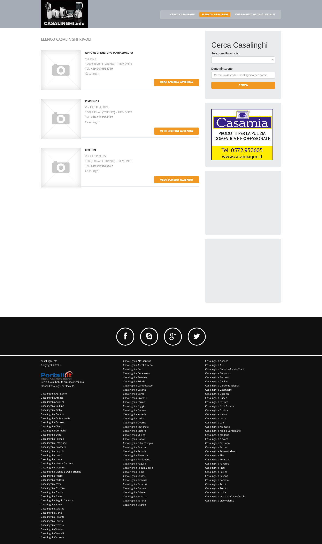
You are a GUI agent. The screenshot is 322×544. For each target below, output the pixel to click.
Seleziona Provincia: (225, 53)
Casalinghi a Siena (51, 512)
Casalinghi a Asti (214, 365)
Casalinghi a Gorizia (216, 410)
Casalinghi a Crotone (135, 398)
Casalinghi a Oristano (217, 443)
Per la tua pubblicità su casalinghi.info (62, 382)
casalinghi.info (49, 361)
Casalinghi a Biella (51, 410)
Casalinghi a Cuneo (216, 398)
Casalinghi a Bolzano (217, 377)
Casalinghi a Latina (134, 418)
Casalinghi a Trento (216, 488)
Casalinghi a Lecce (215, 418)
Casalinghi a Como (133, 394)
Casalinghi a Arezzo (52, 397)
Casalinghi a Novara (216, 439)
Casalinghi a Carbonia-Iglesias (222, 385)
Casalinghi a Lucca (51, 459)
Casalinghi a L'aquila (52, 451)
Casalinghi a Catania (134, 389)
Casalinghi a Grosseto (53, 447)
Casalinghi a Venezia (135, 496)
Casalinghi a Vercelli (52, 533)
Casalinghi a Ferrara (216, 402)
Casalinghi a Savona (216, 476)
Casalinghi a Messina (53, 467)
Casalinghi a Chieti (51, 426)
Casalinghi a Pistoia (52, 492)
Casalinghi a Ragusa (134, 463)
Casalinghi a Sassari (134, 476)
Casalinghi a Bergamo (217, 373)
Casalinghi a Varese (52, 529)
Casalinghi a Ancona (216, 361)
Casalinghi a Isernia (216, 414)
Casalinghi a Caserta (52, 422)
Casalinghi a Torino (52, 521)
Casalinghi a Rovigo (216, 472)
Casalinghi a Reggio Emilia (138, 467)
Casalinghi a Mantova (217, 426)
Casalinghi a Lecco (51, 455)
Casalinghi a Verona (134, 500)
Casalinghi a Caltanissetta (55, 418)
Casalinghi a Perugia (134, 451)
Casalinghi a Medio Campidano (223, 430)
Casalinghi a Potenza (217, 459)
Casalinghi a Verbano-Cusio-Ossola (225, 496)
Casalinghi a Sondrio (217, 480)
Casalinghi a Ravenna (217, 463)
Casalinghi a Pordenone (136, 459)
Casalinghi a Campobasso (138, 385)
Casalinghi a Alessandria (137, 361)
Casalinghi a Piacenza (135, 455)
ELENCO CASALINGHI (215, 14)
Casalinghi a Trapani (134, 488)
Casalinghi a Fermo (134, 402)
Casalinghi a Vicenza (52, 537)
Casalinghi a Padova (52, 480)
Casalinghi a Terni (215, 484)
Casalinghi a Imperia (134, 414)
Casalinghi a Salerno (52, 508)
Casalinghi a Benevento (136, 373)
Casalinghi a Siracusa (135, 480)
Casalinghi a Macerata (136, 426)
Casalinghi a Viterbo (134, 504)
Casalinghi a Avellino (52, 402)
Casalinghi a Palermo (135, 447)
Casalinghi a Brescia (52, 414)
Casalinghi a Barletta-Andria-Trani (224, 369)
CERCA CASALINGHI (182, 14)
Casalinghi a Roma (133, 472)
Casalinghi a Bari (132, 369)
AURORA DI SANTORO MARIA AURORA (109, 52)
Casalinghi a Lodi (214, 422)
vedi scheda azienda (176, 82)
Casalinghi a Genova (134, 410)
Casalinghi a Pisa (214, 455)
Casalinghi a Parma (216, 447)
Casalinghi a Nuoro (52, 475)
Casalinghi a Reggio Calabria (57, 500)
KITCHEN (90, 150)
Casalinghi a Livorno (134, 422)
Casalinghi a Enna (51, 434)
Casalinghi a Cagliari (217, 381)
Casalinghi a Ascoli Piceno (138, 365)
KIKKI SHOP (92, 101)
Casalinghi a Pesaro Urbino (220, 451)
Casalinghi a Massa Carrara (57, 463)
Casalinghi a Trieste (134, 492)
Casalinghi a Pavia (51, 484)
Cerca (243, 85)
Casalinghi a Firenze (52, 438)
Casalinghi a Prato (51, 496)
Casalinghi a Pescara (53, 488)
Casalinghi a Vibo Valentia (220, 500)
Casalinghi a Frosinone (54, 443)
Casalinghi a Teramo (135, 484)
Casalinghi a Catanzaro (218, 389)
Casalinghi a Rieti (215, 467)
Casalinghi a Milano (134, 435)
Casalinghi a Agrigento (54, 393)
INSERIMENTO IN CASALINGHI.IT (255, 14)
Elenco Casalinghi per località (57, 386)
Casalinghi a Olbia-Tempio (138, 443)
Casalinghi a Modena (217, 435)
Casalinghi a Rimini (51, 504)
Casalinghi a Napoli (134, 439)
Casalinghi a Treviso (52, 525)
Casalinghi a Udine (216, 492)
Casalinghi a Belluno (52, 406)
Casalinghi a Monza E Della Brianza (61, 471)
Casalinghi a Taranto (52, 517)
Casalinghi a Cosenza (217, 394)
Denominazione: (222, 68)
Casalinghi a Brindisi (134, 381)
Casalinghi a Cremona (53, 430)
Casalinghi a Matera (134, 430)
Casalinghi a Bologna (135, 377)
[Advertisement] (242, 202)
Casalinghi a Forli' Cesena (220, 406)
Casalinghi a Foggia (134, 406)
